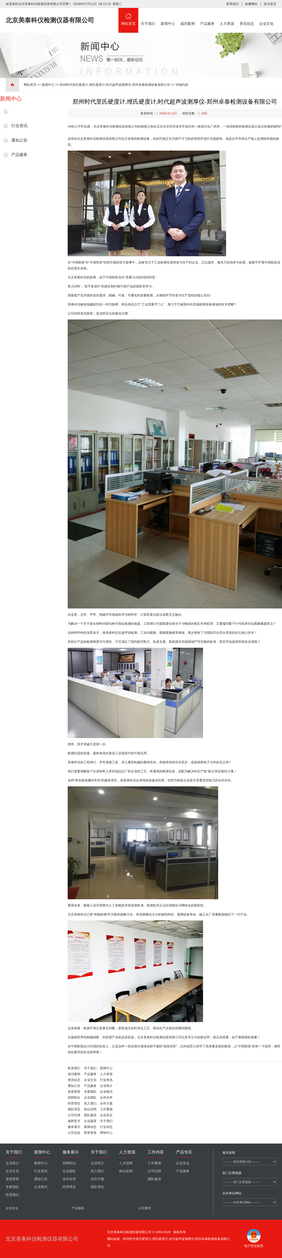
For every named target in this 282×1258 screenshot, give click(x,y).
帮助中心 (106, 1133)
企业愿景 (90, 1121)
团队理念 (74, 1109)
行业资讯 (19, 125)
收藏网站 (251, 4)
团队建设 (90, 1115)
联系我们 (232, 4)
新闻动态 (90, 1127)
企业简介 (106, 1086)
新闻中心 (168, 17)
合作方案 (106, 1103)
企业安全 (106, 1115)
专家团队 (90, 1091)
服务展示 (74, 1127)
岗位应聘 (90, 1109)
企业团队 (90, 1097)
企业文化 (267, 17)
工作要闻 (106, 1109)
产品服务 (207, 17)
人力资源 (227, 17)
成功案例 (188, 17)
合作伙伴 (106, 1097)
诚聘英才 (74, 1121)
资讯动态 (247, 17)
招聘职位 (74, 1097)
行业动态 (106, 1127)
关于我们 (148, 17)
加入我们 (90, 1103)
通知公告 (19, 140)
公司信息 (74, 1133)
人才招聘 (126, 1163)
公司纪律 (74, 1115)
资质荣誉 (74, 1091)
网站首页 (128, 17)
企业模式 (106, 1091)
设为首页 (270, 4)
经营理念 (74, 1103)
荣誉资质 (90, 1133)
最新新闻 (19, 111)
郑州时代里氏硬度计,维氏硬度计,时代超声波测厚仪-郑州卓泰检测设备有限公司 (115, 84)
